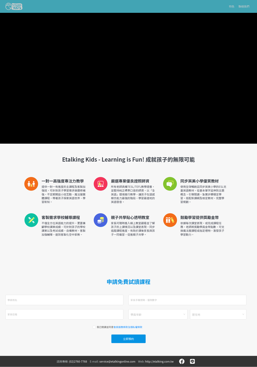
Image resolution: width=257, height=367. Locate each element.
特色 (231, 6)
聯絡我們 (243, 6)
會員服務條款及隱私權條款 (128, 327)
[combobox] (157, 314)
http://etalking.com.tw (159, 361)
